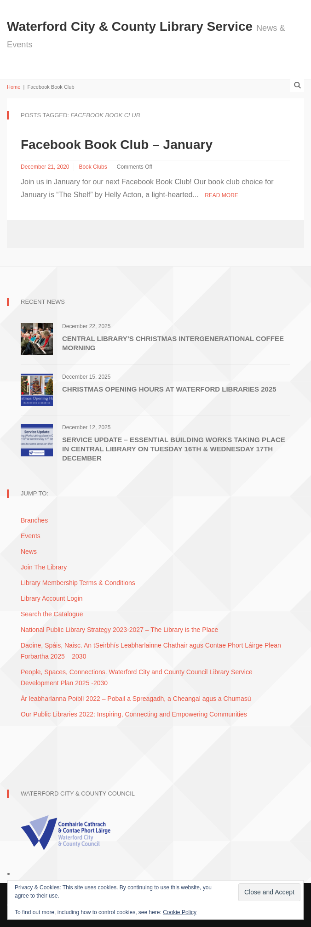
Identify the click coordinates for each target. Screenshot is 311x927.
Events (30, 536)
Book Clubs (93, 167)
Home (13, 87)
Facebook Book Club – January (117, 144)
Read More (221, 195)
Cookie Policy (179, 912)
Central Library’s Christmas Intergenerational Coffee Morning (173, 343)
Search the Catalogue (52, 614)
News (29, 551)
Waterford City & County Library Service (131, 26)
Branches (34, 520)
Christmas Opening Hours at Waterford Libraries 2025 (169, 389)
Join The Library (44, 567)
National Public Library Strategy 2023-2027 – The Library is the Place (119, 629)
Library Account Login (52, 598)
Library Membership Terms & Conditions (78, 582)
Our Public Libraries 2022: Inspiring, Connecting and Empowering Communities (134, 714)
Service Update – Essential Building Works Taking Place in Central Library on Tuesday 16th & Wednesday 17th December (173, 449)
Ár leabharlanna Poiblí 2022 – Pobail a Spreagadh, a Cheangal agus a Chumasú (136, 698)
